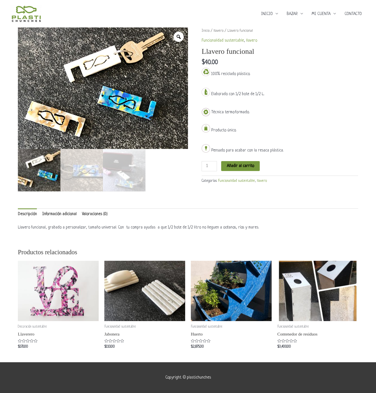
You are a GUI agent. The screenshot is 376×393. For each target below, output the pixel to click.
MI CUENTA (321, 14)
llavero (218, 31)
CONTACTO (353, 14)
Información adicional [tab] (59, 214)
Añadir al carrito (240, 166)
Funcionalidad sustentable (223, 40)
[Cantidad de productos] (209, 166)
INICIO (267, 14)
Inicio (206, 31)
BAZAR (292, 14)
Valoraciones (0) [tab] (94, 214)
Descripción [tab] (27, 214)
